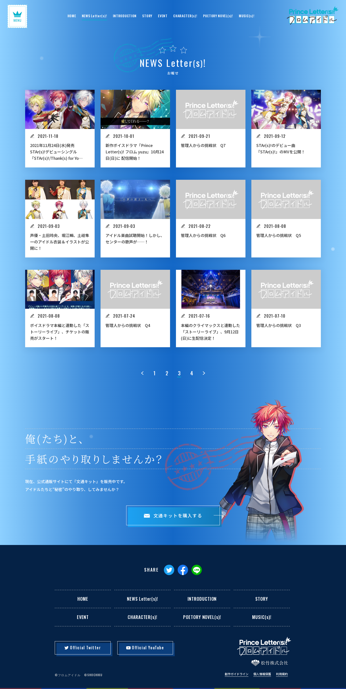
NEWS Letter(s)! (94, 15)
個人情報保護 (262, 674)
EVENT (163, 15)
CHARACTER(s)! (185, 15)
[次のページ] (204, 373)
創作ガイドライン (236, 674)
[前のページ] (142, 373)
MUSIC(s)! (246, 15)
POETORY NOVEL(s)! (218, 15)
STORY (147, 15)
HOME (72, 15)
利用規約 (282, 674)
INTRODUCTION (125, 15)
